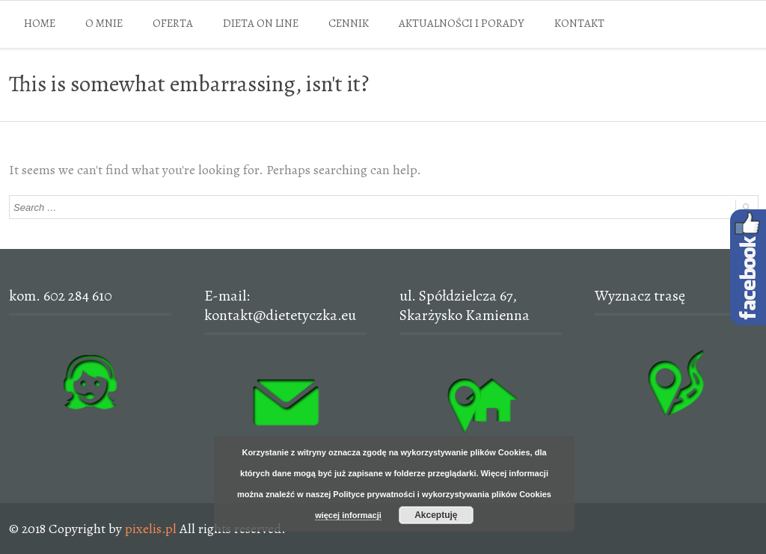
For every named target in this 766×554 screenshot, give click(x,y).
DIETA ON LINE (260, 23)
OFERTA (173, 23)
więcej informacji (348, 515)
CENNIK (348, 23)
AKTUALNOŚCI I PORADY (461, 23)
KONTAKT (579, 23)
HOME (39, 23)
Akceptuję (435, 515)
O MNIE (104, 23)
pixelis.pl (151, 529)
